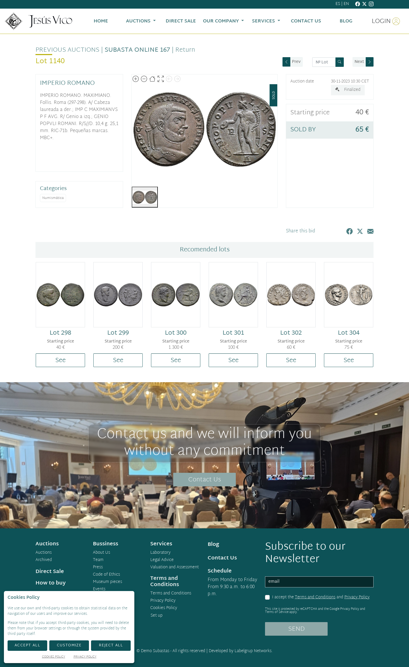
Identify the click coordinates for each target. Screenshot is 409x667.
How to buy (50, 583)
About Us (101, 553)
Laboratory (160, 553)
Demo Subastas (155, 651)
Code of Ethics (106, 575)
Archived (43, 560)
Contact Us (204, 480)
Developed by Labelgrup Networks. (241, 651)
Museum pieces (107, 582)
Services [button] (264, 21)
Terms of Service (276, 612)
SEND (296, 629)
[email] (319, 581)
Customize (69, 645)
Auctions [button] (139, 21)
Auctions (43, 553)
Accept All (27, 645)
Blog (213, 544)
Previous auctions (67, 50)
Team (98, 560)
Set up (157, 615)
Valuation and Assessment (174, 567)
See (60, 360)
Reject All (111, 645)
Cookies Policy (163, 608)
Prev (296, 62)
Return (185, 50)
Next (359, 62)
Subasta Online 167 (137, 50)
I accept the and (321, 597)
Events (99, 589)
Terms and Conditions (315, 597)
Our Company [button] (221, 21)
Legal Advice (162, 560)
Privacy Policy (357, 597)
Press (98, 567)
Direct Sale (49, 571)
